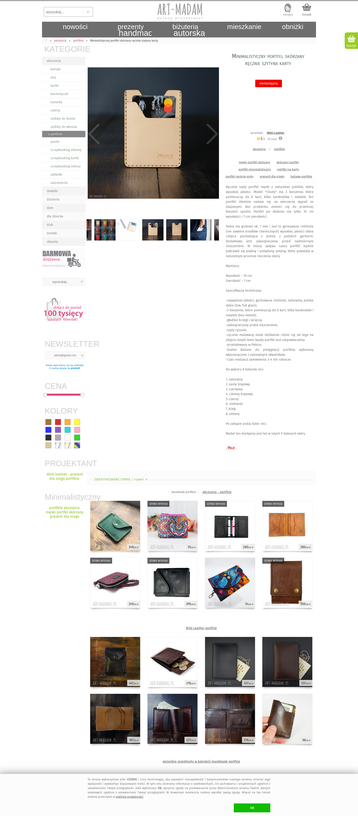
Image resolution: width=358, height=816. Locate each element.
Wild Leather (275, 133)
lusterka (56, 102)
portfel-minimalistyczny (255, 169)
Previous (94, 134)
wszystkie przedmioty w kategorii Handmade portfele (201, 761)
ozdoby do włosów (63, 127)
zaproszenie (59, 183)
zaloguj (288, 14)
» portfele (55, 134)
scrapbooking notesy (65, 166)
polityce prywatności (129, 796)
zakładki (56, 175)
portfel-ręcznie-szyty (239, 176)
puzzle (55, 142)
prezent (75, 368)
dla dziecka (55, 216)
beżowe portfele (301, 176)
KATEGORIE (64, 49)
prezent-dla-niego (272, 176)
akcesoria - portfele (217, 492)
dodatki (52, 191)
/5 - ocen (266, 139)
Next (211, 134)
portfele (279, 149)
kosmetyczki (59, 94)
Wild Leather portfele (201, 628)
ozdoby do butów (62, 119)
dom (50, 208)
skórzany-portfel (287, 162)
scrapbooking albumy (66, 150)
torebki (52, 233)
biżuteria (53, 199)
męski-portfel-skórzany (254, 162)
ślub (50, 225)
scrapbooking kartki (64, 158)
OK (252, 808)
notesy (55, 110)
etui (53, 77)
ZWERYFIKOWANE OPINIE (121, 479)
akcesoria (54, 61)
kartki (54, 86)
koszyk (306, 14)
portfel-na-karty (288, 169)
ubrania (52, 242)
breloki (55, 69)
